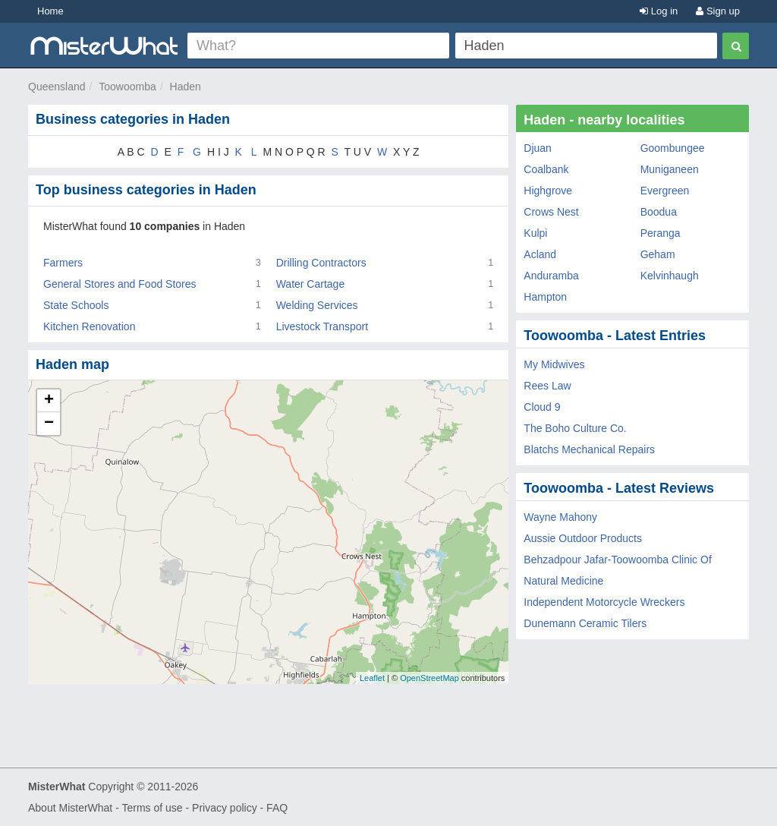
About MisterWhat (70, 808)
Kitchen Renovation (89, 326)
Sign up (718, 11)
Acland (540, 254)
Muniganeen (669, 169)
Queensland (57, 86)
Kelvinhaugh (669, 276)
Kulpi (535, 233)
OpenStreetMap (429, 678)
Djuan (538, 148)
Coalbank (546, 169)
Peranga (660, 233)
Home (50, 11)
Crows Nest (551, 212)
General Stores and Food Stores (120, 284)
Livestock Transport (322, 326)
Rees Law (547, 386)
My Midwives (554, 364)
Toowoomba (127, 86)
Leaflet (372, 678)
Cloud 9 (542, 407)
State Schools (76, 305)
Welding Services (317, 305)
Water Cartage (310, 284)
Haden (185, 86)
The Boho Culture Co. (575, 428)
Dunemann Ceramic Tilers (585, 623)
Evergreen (665, 190)
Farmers (63, 263)
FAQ (277, 808)
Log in (659, 11)
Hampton (545, 297)
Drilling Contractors (321, 263)
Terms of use (151, 808)
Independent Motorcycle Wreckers (604, 602)
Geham (657, 254)
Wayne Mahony (560, 517)
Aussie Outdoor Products (583, 538)
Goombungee (672, 148)
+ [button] (49, 400)
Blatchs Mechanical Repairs (589, 449)
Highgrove (548, 190)
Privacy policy (224, 808)
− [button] (49, 423)
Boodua (658, 212)
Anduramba (551, 276)
